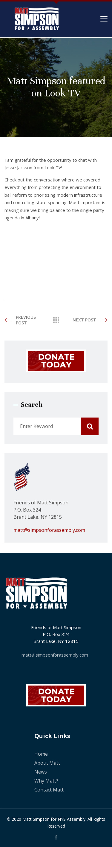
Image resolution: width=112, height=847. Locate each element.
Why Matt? (46, 780)
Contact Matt (49, 789)
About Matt (47, 763)
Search (90, 426)
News (40, 772)
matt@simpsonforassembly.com (49, 530)
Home (41, 754)
